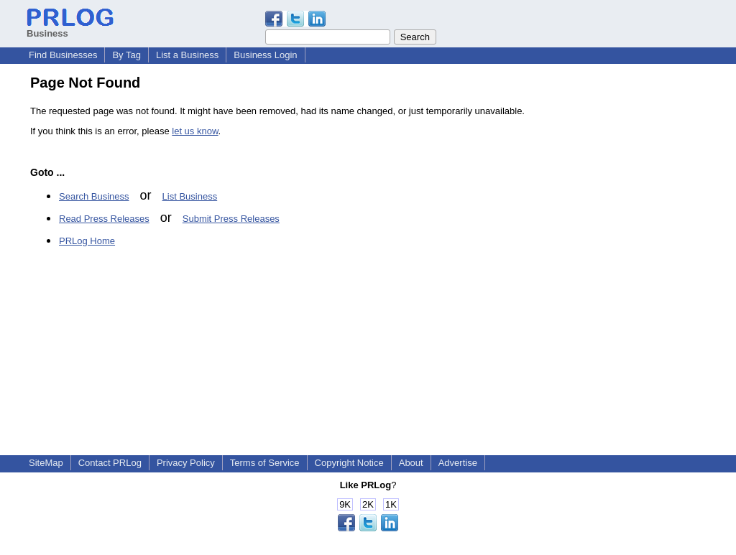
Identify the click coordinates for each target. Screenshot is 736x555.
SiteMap (46, 462)
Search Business (94, 196)
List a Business (187, 55)
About (411, 462)
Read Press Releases (104, 218)
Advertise (457, 462)
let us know (195, 131)
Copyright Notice (349, 462)
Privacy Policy (186, 462)
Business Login (265, 55)
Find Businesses (63, 55)
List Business (190, 196)
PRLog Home (87, 240)
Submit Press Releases (231, 218)
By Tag (126, 55)
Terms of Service (265, 462)
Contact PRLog (110, 462)
